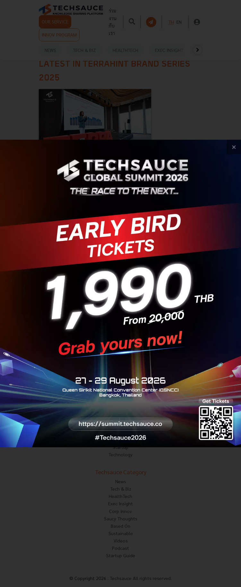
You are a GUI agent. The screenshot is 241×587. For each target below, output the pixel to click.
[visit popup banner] (120, 293)
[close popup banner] (234, 147)
